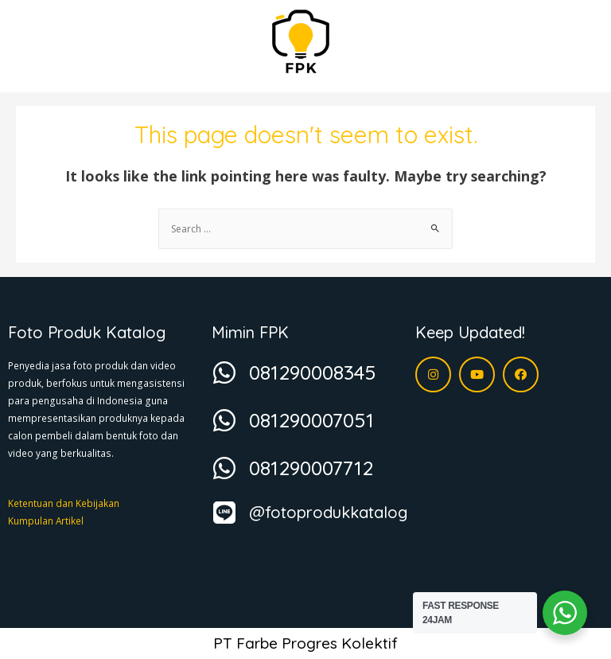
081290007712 (311, 467)
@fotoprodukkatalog (328, 512)
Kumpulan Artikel (46, 520)
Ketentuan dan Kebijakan (63, 503)
